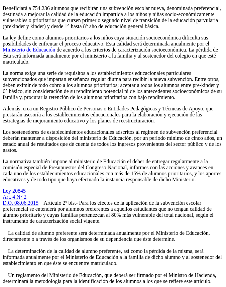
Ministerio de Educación (29, 50)
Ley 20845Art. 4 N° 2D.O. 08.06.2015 (20, 197)
